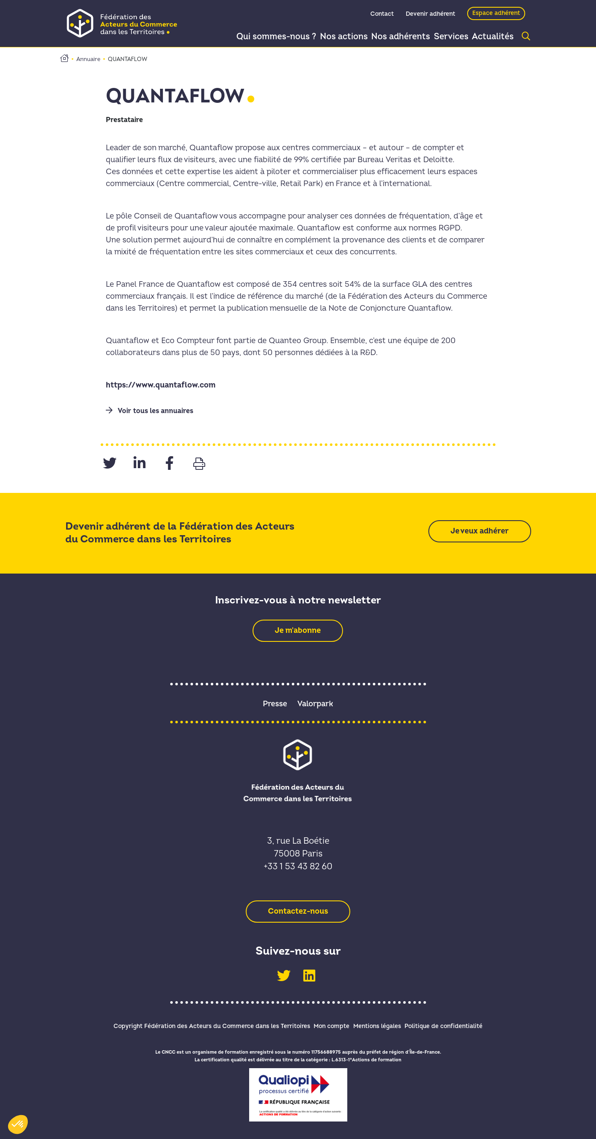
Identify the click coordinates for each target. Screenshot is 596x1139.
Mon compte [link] (328, 1024)
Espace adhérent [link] (496, 14)
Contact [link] (382, 15)
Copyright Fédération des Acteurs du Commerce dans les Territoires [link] (199, 1024)
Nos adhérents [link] (389, 37)
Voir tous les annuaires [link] (149, 411)
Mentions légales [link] (381, 1024)
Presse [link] (275, 704)
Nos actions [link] (329, 37)
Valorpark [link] (315, 704)
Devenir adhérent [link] (430, 15)
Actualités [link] (491, 37)
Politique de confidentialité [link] (456, 1024)
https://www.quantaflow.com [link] (160, 385)
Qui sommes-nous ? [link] (259, 37)
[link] (124, 23)
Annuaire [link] (88, 59)
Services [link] (444, 37)
